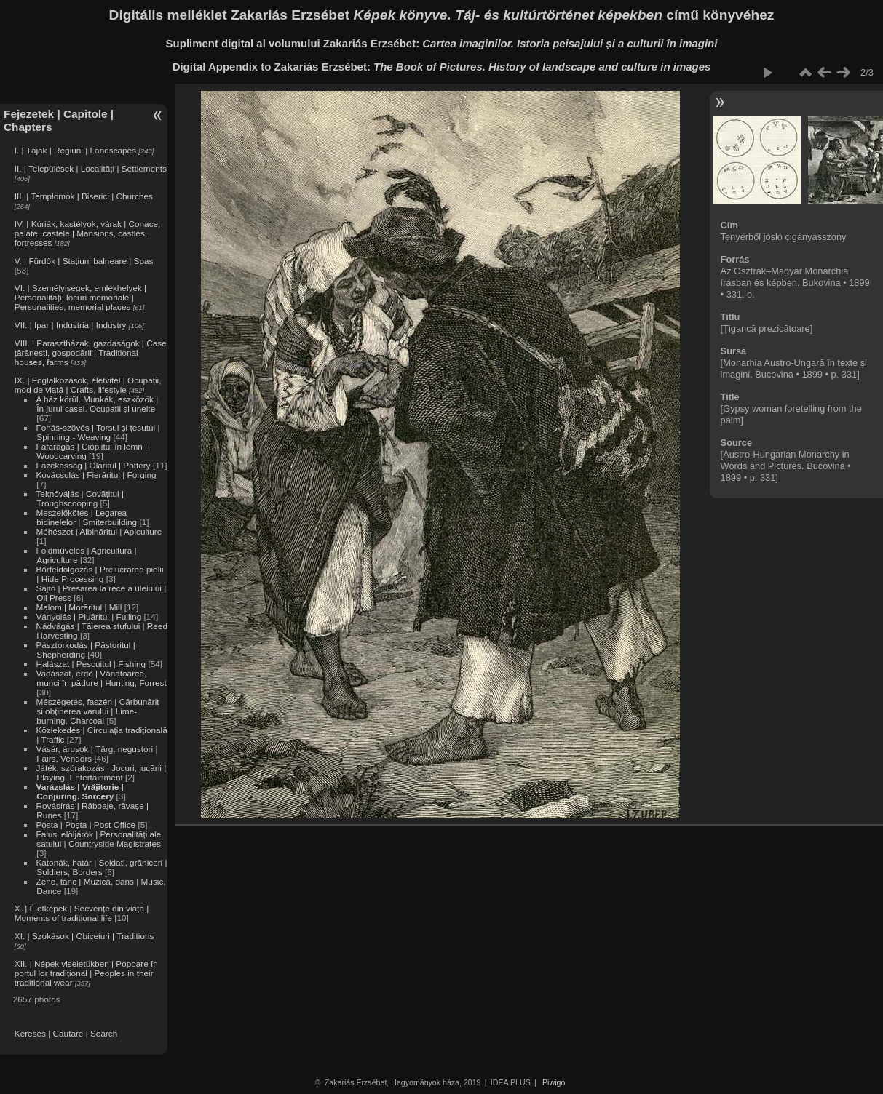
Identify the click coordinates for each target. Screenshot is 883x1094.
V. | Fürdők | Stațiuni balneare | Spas (84, 260)
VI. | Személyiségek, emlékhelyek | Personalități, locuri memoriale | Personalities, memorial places (80, 297)
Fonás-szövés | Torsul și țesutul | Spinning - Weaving (97, 432)
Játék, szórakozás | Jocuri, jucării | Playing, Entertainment (101, 772)
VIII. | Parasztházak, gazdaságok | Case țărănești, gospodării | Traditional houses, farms (91, 352)
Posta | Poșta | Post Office (85, 824)
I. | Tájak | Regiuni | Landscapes (75, 150)
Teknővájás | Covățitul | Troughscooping (80, 498)
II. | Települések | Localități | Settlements (91, 168)
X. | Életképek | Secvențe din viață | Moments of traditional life (82, 912)
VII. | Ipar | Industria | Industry (71, 325)
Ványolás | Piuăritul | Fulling (88, 616)
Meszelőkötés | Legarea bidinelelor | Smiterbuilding (86, 517)
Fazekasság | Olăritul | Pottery (93, 465)
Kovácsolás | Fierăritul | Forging (96, 474)
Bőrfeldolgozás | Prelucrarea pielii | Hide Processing (99, 573)
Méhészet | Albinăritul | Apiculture (99, 531)
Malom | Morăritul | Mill (79, 607)
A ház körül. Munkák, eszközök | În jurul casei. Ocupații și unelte (97, 403)
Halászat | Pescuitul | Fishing (91, 663)
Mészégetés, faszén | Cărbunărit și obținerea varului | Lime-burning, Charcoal (97, 711)
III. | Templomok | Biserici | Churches (84, 196)
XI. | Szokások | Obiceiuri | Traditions (84, 936)
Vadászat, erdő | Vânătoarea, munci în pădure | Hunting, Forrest (101, 677)
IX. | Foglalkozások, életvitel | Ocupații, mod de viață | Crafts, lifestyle (88, 384)
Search (103, 1033)
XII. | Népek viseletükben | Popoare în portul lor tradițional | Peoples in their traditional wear (86, 973)
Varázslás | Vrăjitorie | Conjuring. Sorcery (79, 791)
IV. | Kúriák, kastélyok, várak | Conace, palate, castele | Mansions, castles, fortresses (88, 233)
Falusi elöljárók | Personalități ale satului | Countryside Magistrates (98, 838)
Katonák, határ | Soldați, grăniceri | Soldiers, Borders (101, 867)
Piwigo (553, 1082)
